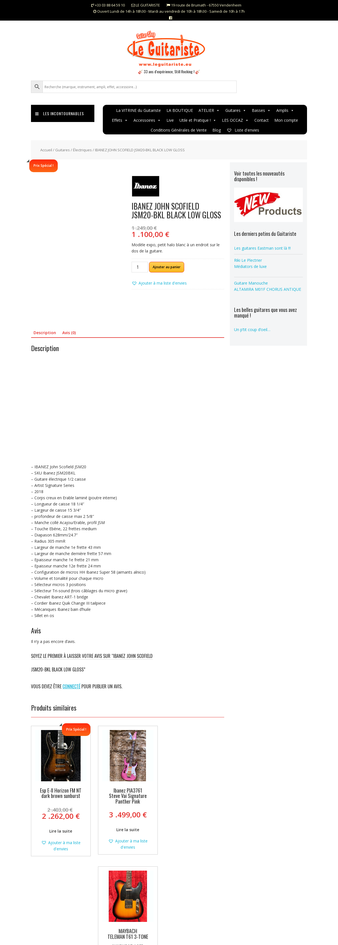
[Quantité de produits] (140, 267)
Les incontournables (59, 113)
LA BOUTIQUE (179, 110)
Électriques (82, 149)
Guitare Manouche (251, 283)
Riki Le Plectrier (248, 260)
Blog (216, 130)
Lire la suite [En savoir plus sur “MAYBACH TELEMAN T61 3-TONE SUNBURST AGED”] (194, 834)
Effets (120, 120)
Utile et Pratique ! (197, 120)
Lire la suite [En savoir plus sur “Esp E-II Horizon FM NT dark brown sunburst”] (60, 830)
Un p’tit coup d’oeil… (252, 329)
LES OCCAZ (235, 120)
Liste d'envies (242, 130)
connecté (71, 686)
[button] (159, 283)
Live (170, 120)
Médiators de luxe (250, 266)
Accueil (46, 149)
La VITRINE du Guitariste (138, 110)
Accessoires (147, 120)
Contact (261, 120)
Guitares (235, 110)
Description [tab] (45, 332)
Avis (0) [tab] (69, 332)
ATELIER (209, 110)
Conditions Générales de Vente (179, 130)
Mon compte (286, 120)
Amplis (285, 110)
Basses (261, 110)
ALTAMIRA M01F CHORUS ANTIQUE (267, 289)
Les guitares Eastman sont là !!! (262, 248)
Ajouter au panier (167, 267)
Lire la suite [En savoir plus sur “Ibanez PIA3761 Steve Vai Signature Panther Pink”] (127, 829)
